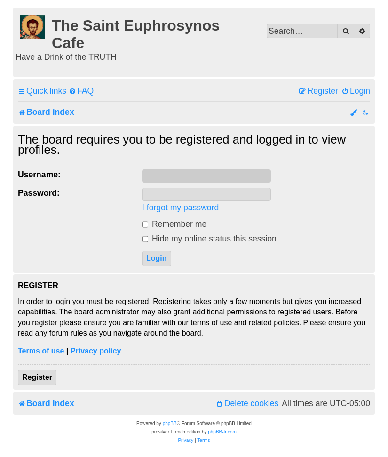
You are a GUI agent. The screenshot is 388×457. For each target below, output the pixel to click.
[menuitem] (81, 91)
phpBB (170, 423)
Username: (39, 174)
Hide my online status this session (209, 238)
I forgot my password (180, 207)
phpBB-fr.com (222, 431)
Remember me (174, 224)
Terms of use (41, 351)
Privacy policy (96, 351)
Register (37, 377)
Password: (39, 193)
